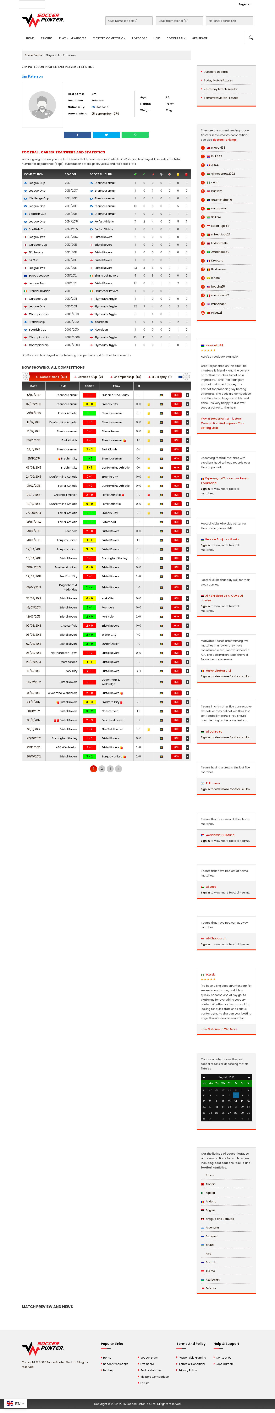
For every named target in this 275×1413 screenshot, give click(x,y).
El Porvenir (210, 783)
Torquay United (67, 540)
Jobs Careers (225, 1364)
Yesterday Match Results (220, 89)
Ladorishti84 (214, 243)
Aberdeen (99, 322)
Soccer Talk (176, 38)
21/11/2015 (34, 458)
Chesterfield (69, 626)
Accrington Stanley (114, 558)
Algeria (208, 1193)
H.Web (208, 974)
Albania (208, 1184)
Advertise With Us (83, 4)
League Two (34, 237)
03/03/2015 (33, 468)
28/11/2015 (33, 449)
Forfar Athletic (102, 221)
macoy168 (213, 148)
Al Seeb (209, 887)
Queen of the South (115, 395)
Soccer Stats (149, 1358)
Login (224, 4)
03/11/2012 (33, 729)
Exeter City (109, 635)
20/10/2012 (34, 756)
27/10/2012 (34, 738)
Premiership (34, 322)
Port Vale (108, 617)
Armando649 (215, 252)
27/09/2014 (33, 513)
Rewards (131, 4)
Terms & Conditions (192, 1364)
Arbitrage (199, 38)
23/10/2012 (34, 747)
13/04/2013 (33, 567)
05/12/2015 (34, 440)
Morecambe (69, 662)
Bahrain (208, 1288)
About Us (58, 4)
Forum (144, 1383)
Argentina (210, 1227)
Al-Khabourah (213, 938)
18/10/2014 (34, 504)
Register (245, 4)
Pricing (46, 38)
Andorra (208, 1201)
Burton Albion (110, 644)
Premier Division (37, 291)
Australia (209, 1262)
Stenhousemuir (102, 183)
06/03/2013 (33, 635)
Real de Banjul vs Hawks (222, 539)
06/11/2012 (33, 720)
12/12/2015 (33, 431)
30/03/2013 (33, 598)
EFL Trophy (33, 252)
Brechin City (110, 404)
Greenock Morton (65, 495)
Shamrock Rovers (104, 276)
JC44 (210, 165)
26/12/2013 (34, 540)
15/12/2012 (33, 671)
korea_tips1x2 (215, 226)
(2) (88, 377)
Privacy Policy (188, 1370)
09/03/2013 (33, 626)
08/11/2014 (34, 495)
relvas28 (212, 313)
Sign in (205, 489)
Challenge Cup (36, 198)
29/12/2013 (34, 531)
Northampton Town (64, 653)
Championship (36, 314)
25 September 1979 (105, 114)
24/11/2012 (33, 702)
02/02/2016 (33, 404)
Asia (206, 1254)
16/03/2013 (34, 607)
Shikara (211, 217)
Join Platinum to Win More (219, 1029)
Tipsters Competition (109, 38)
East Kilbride (69, 440)
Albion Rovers (110, 431)
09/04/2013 (33, 576)
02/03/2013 (33, 644)
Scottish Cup (35, 214)
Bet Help (108, 1370)
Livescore (139, 38)
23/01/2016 (34, 413)
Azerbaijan (210, 1280)
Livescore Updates (216, 72)
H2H (176, 395)
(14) (125, 377)
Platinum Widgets (72, 38)
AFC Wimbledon (66, 747)
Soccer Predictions (115, 1364)
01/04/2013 (33, 587)
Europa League (36, 276)
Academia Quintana (217, 835)
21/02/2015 (34, 486)
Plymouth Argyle (103, 299)
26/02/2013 (33, 653)
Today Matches (151, 1370)
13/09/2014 (33, 522)
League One (34, 191)
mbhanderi (213, 304)
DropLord (212, 261)
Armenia (209, 1236)
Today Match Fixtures (218, 80)
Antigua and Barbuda (217, 1219)
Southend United (66, 567)
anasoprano (214, 208)
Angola (208, 1210)
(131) (49, 377)
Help (157, 38)
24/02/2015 (33, 477)
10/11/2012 (33, 711)
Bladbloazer (214, 269)
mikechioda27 (215, 235)
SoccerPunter (33, 55)
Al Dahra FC (212, 732)
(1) (160, 377)
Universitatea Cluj (216, 671)
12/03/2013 (34, 617)
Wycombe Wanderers (62, 693)
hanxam (212, 191)
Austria (208, 1271)
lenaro (210, 278)
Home (30, 38)
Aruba (207, 1245)
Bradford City (68, 576)
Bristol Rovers (101, 237)
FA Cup (31, 260)
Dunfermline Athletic (63, 422)
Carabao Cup (35, 245)
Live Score (147, 1364)
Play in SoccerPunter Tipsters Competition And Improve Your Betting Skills (223, 423)
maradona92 (215, 295)
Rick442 (211, 156)
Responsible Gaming (192, 1358)
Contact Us (111, 4)
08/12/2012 (34, 682)
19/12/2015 (33, 422)
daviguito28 (212, 345)
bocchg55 (213, 287)
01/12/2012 (33, 693)
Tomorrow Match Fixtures (221, 98)
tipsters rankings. (225, 140)
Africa (207, 1175)
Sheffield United (112, 729)
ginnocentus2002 (218, 174)
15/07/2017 (33, 395)
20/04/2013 (33, 558)
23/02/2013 (33, 662)
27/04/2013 (33, 549)
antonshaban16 (216, 200)
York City (108, 598)
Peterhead (109, 522)
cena (209, 182)
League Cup (34, 183)
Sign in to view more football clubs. (225, 676)
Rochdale (71, 531)
